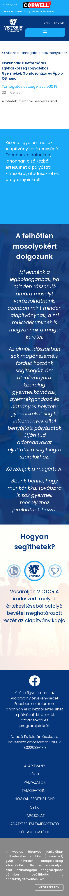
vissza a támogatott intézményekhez (34, 52)
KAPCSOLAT (59, 22)
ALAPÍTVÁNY (34, 765)
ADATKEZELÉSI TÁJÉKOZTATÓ (34, 823)
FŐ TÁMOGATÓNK (34, 832)
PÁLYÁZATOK (34, 782)
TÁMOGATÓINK (34, 790)
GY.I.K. (47, 22)
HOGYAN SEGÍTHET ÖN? (35, 798)
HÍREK (34, 774)
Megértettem (49, 887)
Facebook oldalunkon (28, 155)
